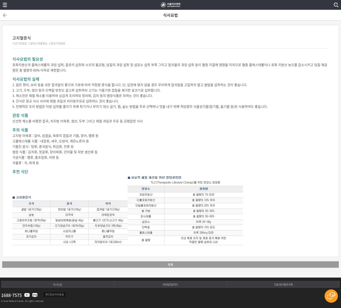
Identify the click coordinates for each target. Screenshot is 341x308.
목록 (170, 264)
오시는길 (57, 284)
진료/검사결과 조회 (283, 284)
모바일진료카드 (170, 284)
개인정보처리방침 (54, 294)
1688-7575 (11, 295)
